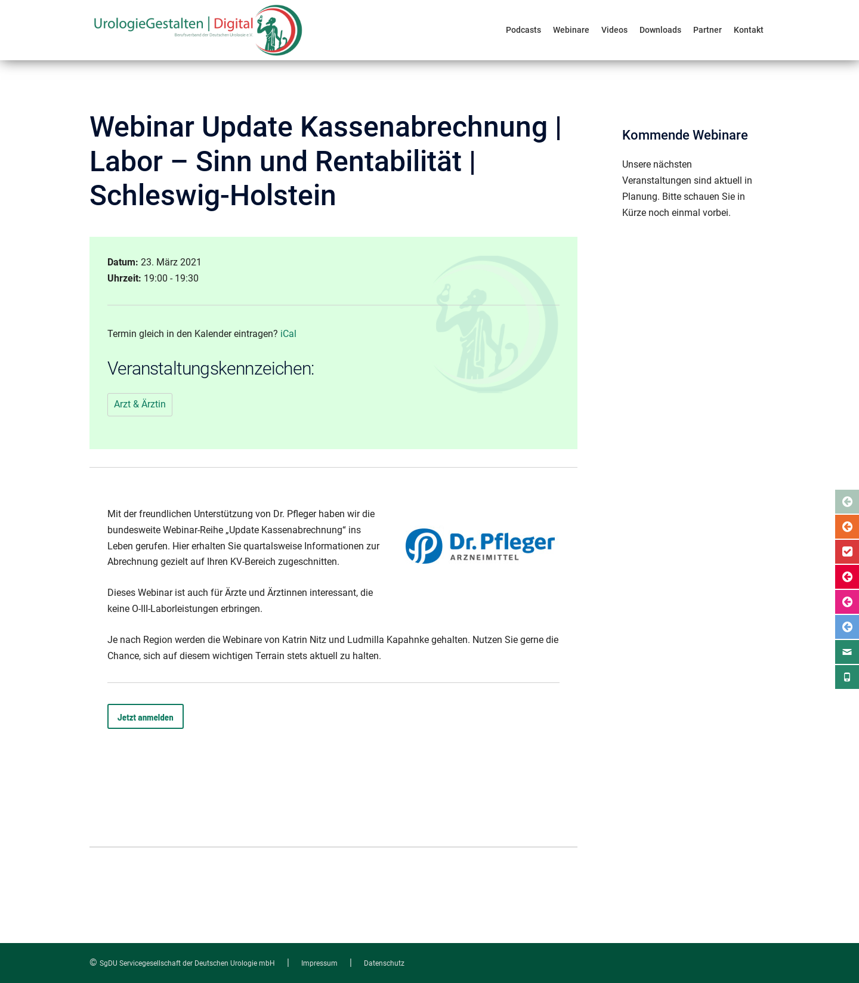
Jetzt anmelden (146, 717)
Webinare (571, 30)
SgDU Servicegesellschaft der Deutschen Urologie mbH (187, 963)
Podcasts (523, 30)
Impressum (319, 963)
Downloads (660, 30)
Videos (614, 30)
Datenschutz (384, 963)
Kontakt (749, 30)
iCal (288, 333)
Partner (707, 30)
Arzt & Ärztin (140, 404)
